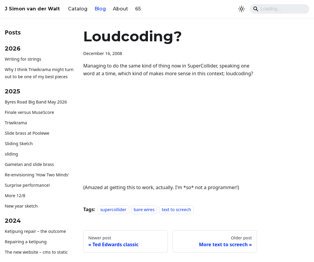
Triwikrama (16, 122)
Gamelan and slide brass (29, 164)
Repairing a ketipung (26, 241)
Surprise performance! (27, 185)
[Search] (279, 9)
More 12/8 (15, 195)
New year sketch (21, 206)
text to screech (176, 209)
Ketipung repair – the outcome (35, 231)
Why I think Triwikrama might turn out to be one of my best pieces (39, 73)
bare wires (144, 209)
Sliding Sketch (19, 143)
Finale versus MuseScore (29, 112)
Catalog (77, 9)
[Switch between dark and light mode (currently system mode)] (241, 9)
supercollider (113, 209)
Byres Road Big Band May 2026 (36, 102)
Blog (100, 9)
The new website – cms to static (36, 252)
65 (138, 9)
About (120, 9)
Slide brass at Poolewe (27, 133)
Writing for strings (23, 59)
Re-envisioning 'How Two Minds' (37, 175)
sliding (11, 154)
